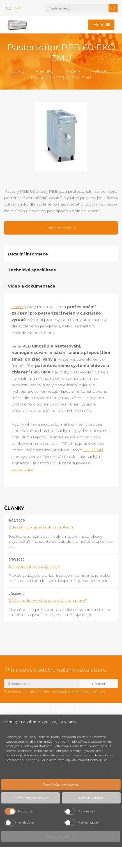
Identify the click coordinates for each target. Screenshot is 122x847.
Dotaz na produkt (61, 228)
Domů (17, 71)
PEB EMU (93, 449)
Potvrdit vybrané (91, 798)
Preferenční (86, 811)
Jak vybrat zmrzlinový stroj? (34, 566)
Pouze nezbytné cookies (30, 798)
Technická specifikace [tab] (32, 269)
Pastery (72, 71)
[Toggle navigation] (101, 25)
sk (17, 8)
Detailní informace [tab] (28, 254)
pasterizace (22, 469)
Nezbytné (25, 811)
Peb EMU (101, 71)
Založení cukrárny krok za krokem (40, 527)
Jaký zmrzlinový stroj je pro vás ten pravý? (47, 600)
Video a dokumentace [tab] (31, 286)
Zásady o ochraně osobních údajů (81, 691)
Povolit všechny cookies (61, 784)
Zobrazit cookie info (60, 836)
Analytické (26, 822)
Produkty (45, 71)
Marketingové (88, 822)
